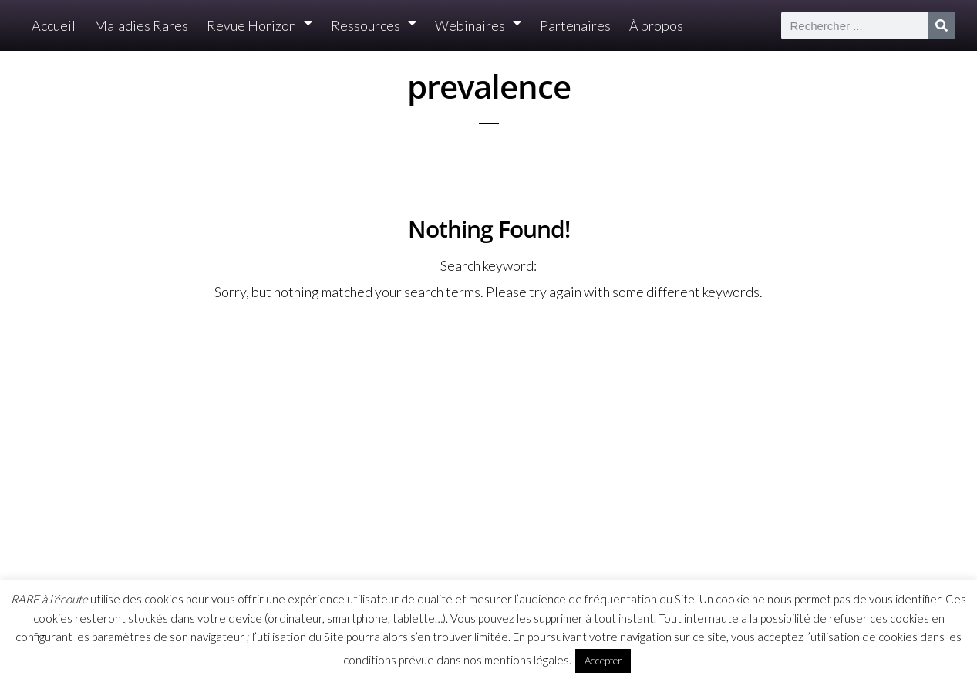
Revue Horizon (259, 26)
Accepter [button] (603, 660)
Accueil (54, 25)
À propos (656, 25)
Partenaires (575, 25)
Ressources (373, 26)
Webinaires (478, 26)
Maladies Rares (141, 25)
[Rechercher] (941, 25)
